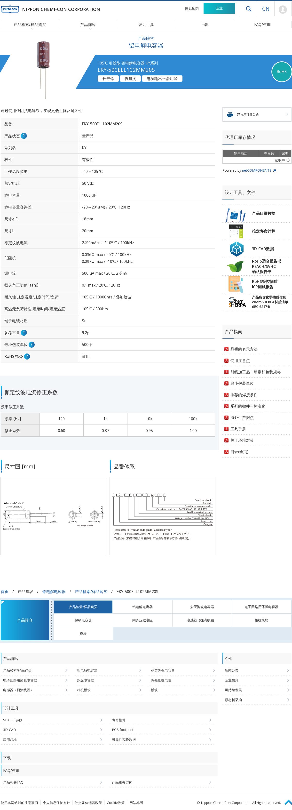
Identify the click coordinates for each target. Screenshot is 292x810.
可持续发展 (233, 690)
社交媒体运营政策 (88, 802)
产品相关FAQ (13, 782)
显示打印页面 (248, 114)
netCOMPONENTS (256, 170)
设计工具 (146, 24)
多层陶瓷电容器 (202, 606)
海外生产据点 (242, 417)
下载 (204, 24)
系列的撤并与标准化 (247, 406)
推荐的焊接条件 (244, 394)
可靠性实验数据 (124, 739)
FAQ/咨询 (262, 24)
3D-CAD (9, 729)
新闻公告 (231, 670)
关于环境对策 (242, 440)
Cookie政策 (116, 802)
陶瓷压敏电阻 (142, 620)
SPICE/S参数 (12, 720)
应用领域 (10, 739)
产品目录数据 (263, 213)
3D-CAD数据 (263, 248)
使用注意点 (240, 360)
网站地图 (192, 8)
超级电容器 (83, 620)
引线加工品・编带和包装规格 (255, 372)
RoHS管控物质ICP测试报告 (264, 284)
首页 (4, 591)
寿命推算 (119, 720)
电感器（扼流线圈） (202, 620)
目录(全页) (239, 451)
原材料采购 (233, 700)
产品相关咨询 (122, 782)
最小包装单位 (242, 383)
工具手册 (238, 429)
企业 (219, 8)
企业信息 (231, 680)
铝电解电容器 (54, 591)
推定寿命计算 (263, 231)
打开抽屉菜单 (248, 8)
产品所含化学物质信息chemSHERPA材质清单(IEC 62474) (270, 302)
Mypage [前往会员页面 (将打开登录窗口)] (283, 9)
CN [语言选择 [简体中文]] (265, 8)
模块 (83, 633)
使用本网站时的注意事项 (19, 802)
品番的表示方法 (244, 349)
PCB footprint (123, 729)
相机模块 (261, 620)
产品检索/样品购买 (91, 591)
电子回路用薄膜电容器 (261, 606)
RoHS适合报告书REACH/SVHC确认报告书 (266, 266)
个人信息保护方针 (56, 802)
